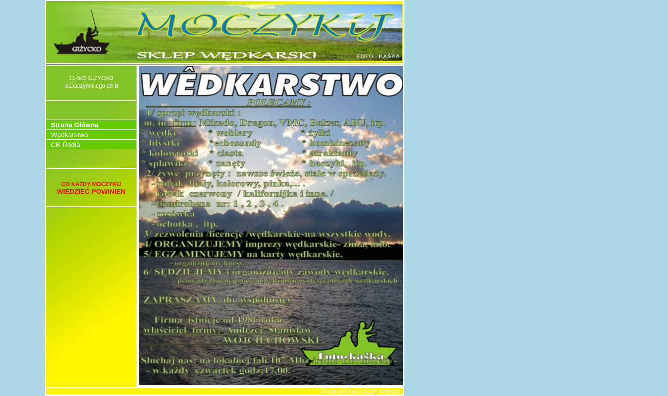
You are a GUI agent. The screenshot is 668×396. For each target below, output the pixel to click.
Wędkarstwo (67, 134)
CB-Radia (63, 144)
